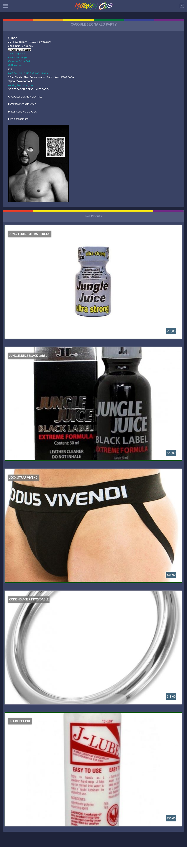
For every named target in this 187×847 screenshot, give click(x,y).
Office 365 (24, 61)
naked (25, 85)
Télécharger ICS (16, 53)
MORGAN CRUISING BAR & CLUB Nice (28, 73)
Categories (5, 6)
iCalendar (13, 61)
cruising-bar (14, 85)
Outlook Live (15, 65)
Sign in (182, 6)
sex (31, 85)
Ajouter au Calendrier (19, 49)
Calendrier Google (18, 57)
